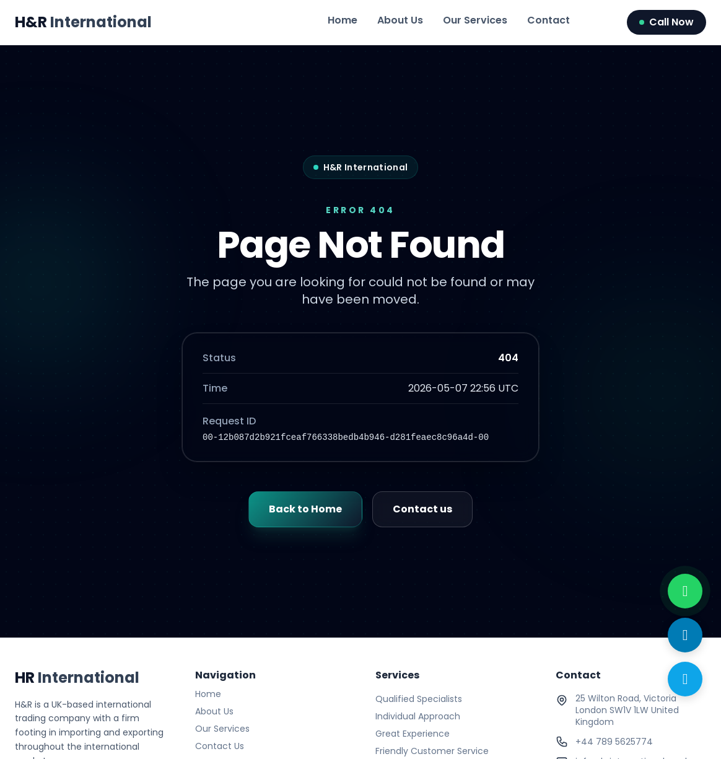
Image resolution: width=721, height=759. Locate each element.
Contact (548, 20)
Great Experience (412, 733)
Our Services (475, 20)
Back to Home (305, 509)
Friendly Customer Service (432, 751)
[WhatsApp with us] (685, 591)
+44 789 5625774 (614, 741)
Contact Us (219, 746)
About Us (400, 20)
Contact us (422, 509)
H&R (83, 22)
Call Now (666, 22)
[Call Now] (685, 679)
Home (342, 20)
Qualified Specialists (418, 699)
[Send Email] (685, 635)
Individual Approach (417, 716)
